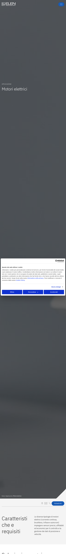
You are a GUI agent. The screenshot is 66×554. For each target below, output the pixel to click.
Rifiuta (12, 292)
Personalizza (33, 292)
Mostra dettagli (56, 287)
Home (3, 496)
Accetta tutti (54, 292)
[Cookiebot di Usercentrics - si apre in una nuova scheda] (56, 261)
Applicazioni (9, 496)
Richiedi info (58, 503)
